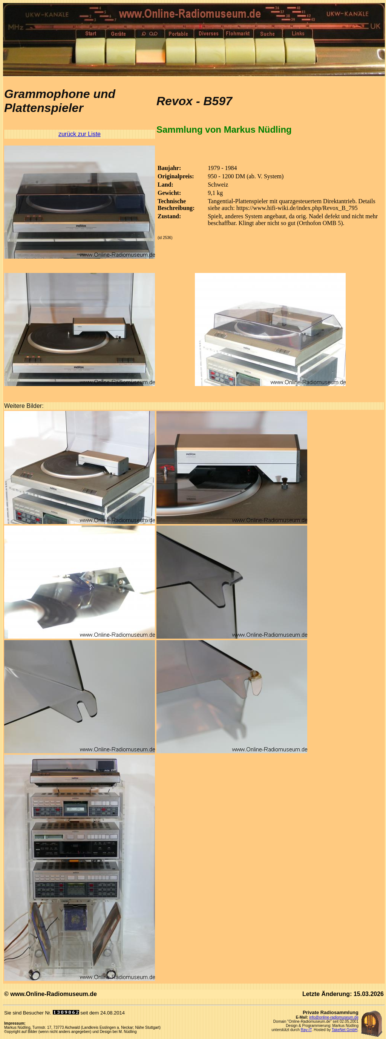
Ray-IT (306, 1030)
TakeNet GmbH (344, 1030)
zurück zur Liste (79, 134)
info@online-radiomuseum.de (333, 1017)
